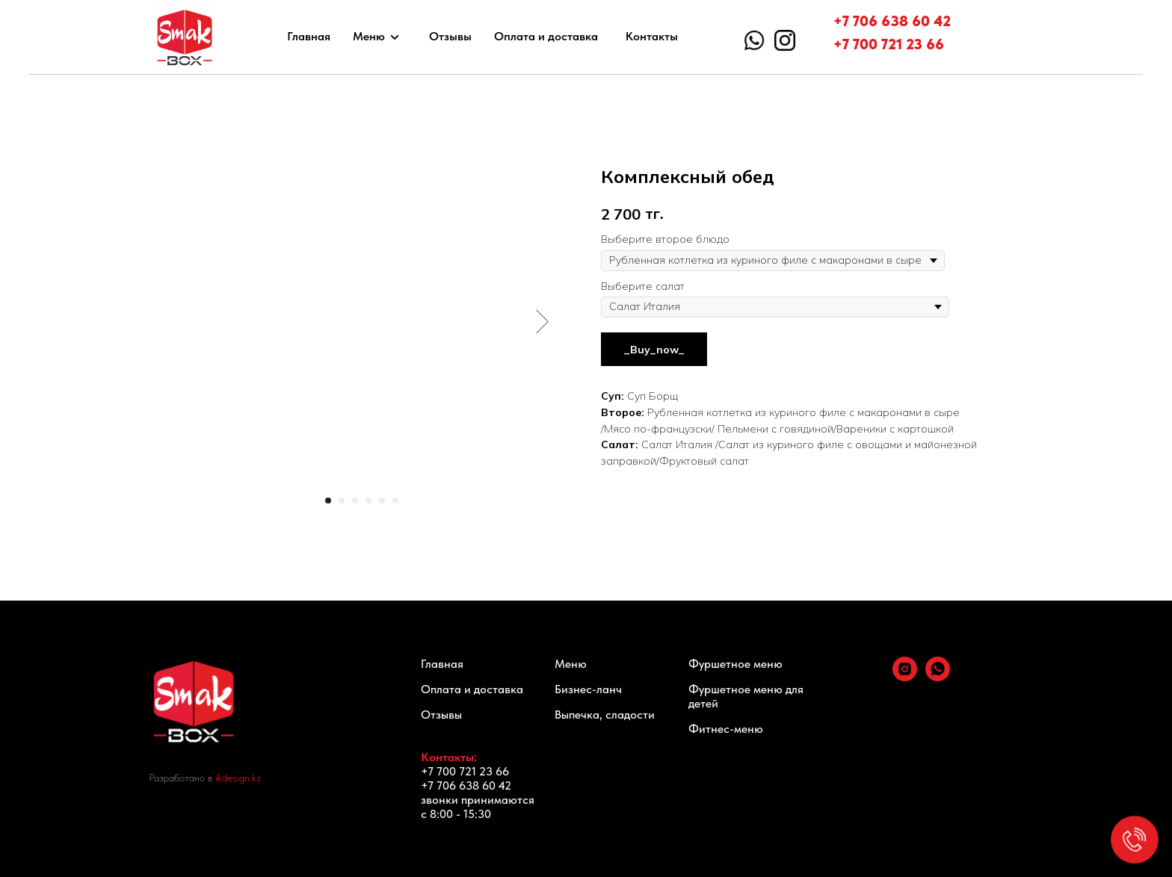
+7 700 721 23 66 (888, 44)
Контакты (652, 36)
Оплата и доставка (546, 36)
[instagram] (904, 677)
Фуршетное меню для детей (746, 696)
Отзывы (450, 36)
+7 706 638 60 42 (892, 21)
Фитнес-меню (725, 729)
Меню (369, 36)
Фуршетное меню (735, 664)
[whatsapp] (937, 677)
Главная (308, 36)
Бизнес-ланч (588, 689)
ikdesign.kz (238, 778)
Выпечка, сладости (605, 714)
